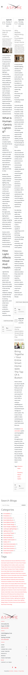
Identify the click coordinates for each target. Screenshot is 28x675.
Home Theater (5, 651)
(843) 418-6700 (4, 628)
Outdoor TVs (7, 602)
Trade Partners (6, 657)
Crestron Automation (12, 575)
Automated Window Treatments (8, 573)
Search (24, 505)
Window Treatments (11, 579)
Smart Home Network (22, 575)
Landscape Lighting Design (10, 529)
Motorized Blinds (6, 40)
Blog (2, 660)
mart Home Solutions (21, 602)
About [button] (14, 647)
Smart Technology (10, 596)
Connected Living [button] (14, 649)
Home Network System (19, 567)
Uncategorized (7, 553)
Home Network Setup (19, 48)
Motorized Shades (6, 44)
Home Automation (6, 46)
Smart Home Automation (8, 38)
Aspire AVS (9, 20)
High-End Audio (4, 577)
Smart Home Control (9, 567)
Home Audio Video (5, 571)
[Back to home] (14, 7)
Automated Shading (22, 592)
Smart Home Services (19, 53)
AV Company (11, 583)
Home (2, 644)
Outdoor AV (6, 542)
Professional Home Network (14, 594)
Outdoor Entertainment (6, 561)
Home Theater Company (6, 569)
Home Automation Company (11, 600)
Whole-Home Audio (19, 583)
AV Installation (7, 513)
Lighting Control (6, 41)
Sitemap (15, 671)
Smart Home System (7, 42)
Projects (4, 653)
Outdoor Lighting (14, 598)
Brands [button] (14, 655)
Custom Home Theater (21, 563)
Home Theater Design (8, 524)
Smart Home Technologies (21, 588)
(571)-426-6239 (5, 639)
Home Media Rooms (8, 520)
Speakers (17, 596)
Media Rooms (4, 575)
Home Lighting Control (6, 565)
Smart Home (13, 602)
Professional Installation (6, 581)
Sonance (14, 561)
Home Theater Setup (17, 581)
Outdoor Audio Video (5, 592)
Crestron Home (19, 467)
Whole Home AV (4, 594)
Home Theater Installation (10, 527)
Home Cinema (13, 571)
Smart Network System (13, 586)
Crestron (20, 472)
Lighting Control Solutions (7, 590)
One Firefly (11, 671)
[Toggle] (26, 513)
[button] (2, 7)
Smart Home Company (21, 573)
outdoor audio (14, 565)
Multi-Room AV (19, 561)
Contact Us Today (6, 662)
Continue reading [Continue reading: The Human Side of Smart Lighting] (10, 320)
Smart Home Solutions (8, 43)
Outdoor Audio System (20, 50)
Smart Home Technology (6, 604)
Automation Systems (13, 577)
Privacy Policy (21, 671)
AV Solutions (6, 516)
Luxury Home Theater (8, 533)
